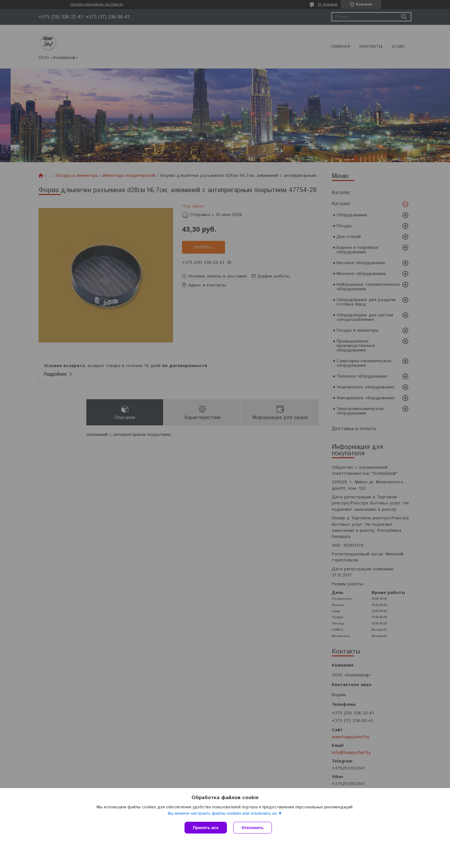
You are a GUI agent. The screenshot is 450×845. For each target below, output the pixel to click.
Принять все (206, 827)
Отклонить (253, 827)
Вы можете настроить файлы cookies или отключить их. (223, 813)
